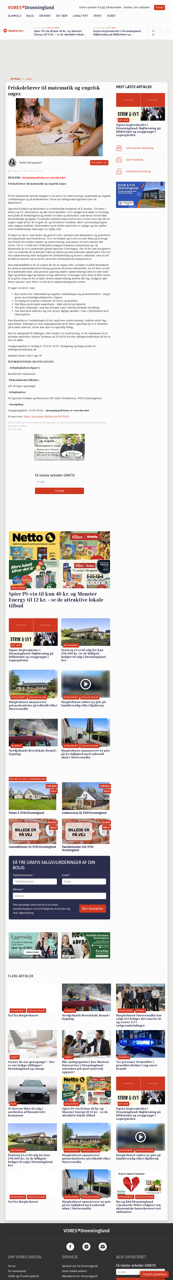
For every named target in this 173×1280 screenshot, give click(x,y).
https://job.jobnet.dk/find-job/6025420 (46, 416)
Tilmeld (160, 7)
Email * (66, 875)
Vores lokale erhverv (74, 1271)
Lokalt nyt (80, 15)
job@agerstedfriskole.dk (22, 349)
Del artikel (99, 162)
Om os (12, 1265)
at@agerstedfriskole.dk (90, 336)
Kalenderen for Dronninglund (79, 1276)
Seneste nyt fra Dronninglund (80, 1265)
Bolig (30, 15)
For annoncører (17, 1271)
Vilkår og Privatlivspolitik (23, 1276)
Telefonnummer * (23, 875)
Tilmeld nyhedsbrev (154, 1274)
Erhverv (45, 15)
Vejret (111, 15)
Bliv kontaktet (92, 908)
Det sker (62, 15)
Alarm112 (14, 15)
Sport (97, 15)
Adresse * (18, 889)
